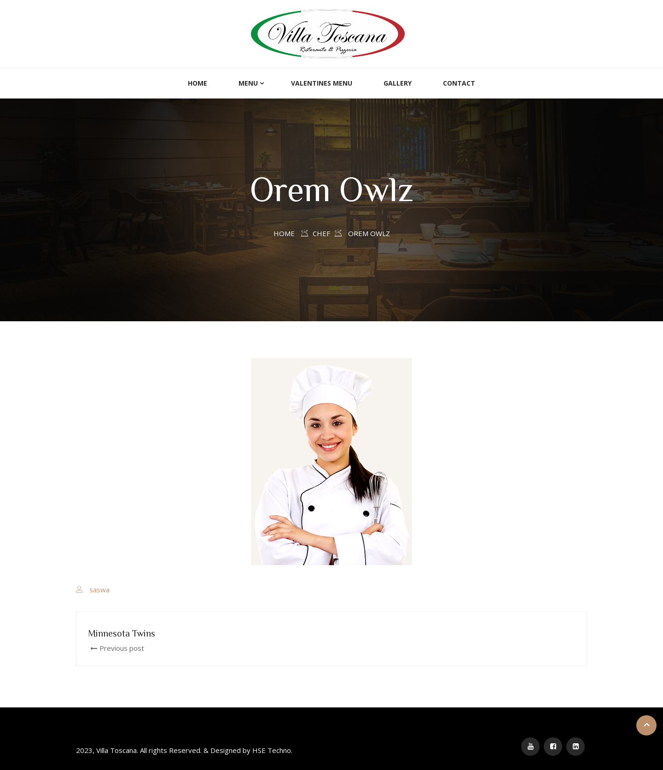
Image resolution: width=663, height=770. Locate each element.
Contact (459, 83)
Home (197, 83)
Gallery (398, 83)
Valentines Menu (321, 83)
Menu (248, 83)
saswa (99, 589)
